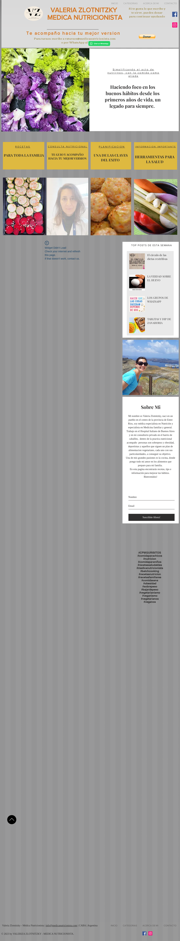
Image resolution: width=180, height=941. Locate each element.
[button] (130, 3)
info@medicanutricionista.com (61, 925)
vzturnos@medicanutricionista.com (90, 38)
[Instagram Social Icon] (174, 24)
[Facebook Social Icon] (174, 14)
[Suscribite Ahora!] (151, 517)
